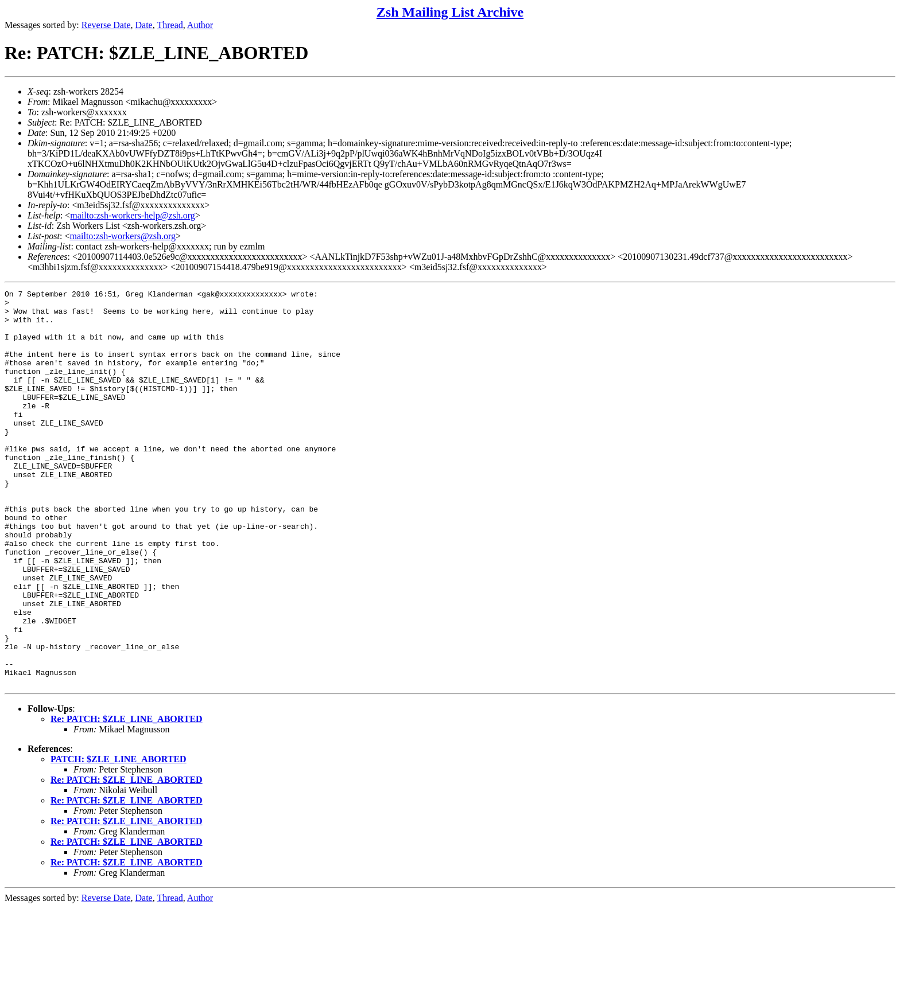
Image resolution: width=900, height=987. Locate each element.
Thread (170, 25)
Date (144, 25)
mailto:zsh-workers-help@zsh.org (132, 215)
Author (200, 25)
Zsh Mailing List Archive (450, 12)
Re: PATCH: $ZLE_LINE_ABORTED (127, 798)
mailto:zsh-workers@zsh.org (122, 236)
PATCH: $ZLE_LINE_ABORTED (119, 838)
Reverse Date (106, 25)
